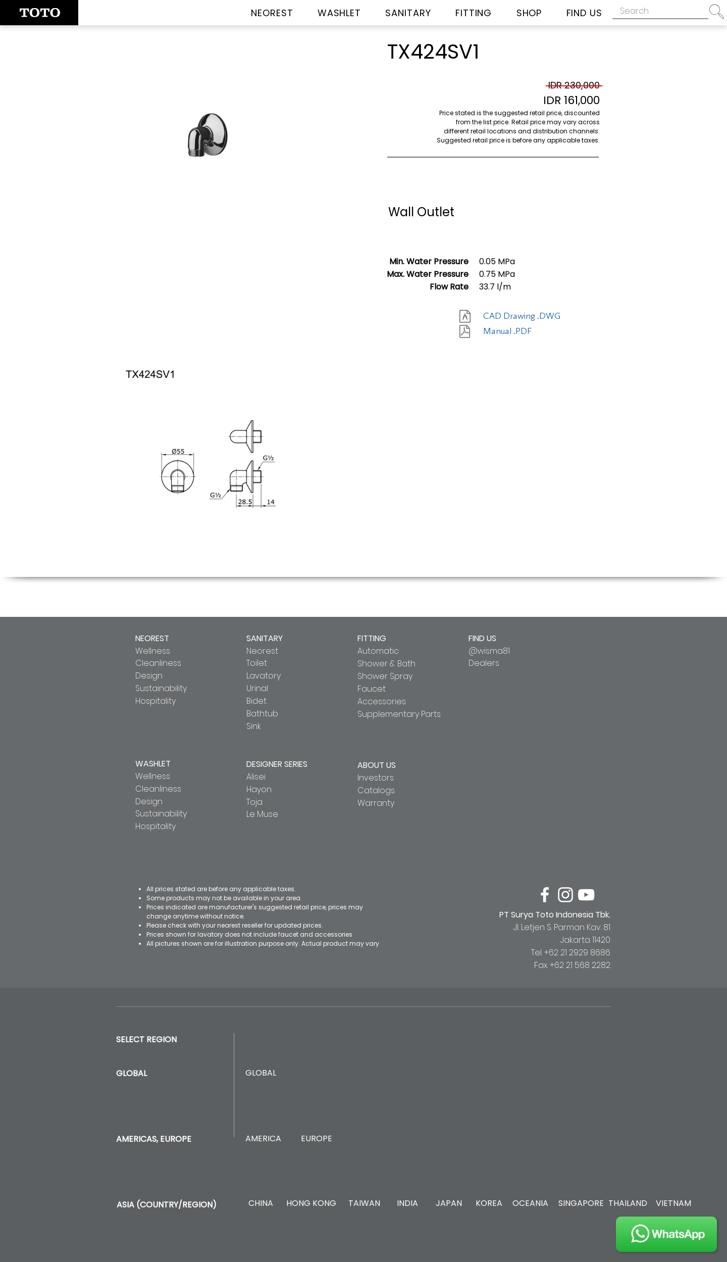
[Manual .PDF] (519, 331)
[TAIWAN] (364, 1203)
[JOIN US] (666, 1234)
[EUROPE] (316, 1139)
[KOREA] (489, 1203)
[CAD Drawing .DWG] (521, 316)
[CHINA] (260, 1203)
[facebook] (545, 895)
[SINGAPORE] (581, 1203)
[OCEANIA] (530, 1203)
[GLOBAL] (260, 1073)
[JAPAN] (448, 1203)
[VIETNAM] (673, 1203)
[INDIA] (407, 1203)
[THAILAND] (628, 1203)
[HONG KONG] (311, 1203)
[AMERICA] (263, 1139)
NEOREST (152, 638)
